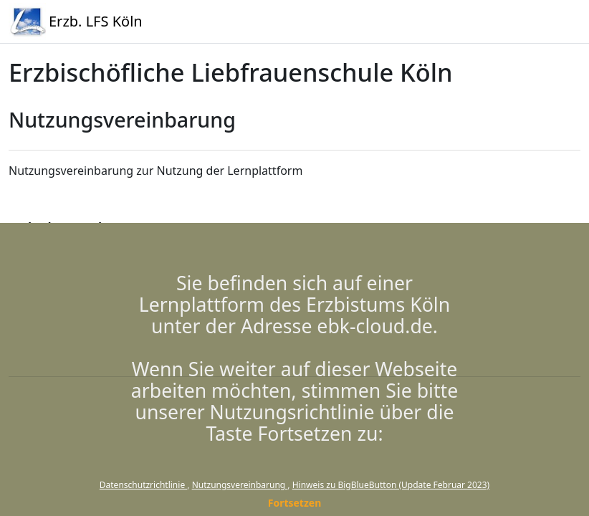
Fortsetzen (295, 503)
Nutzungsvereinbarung (240, 485)
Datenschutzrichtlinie (143, 485)
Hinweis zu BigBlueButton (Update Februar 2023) (390, 485)
